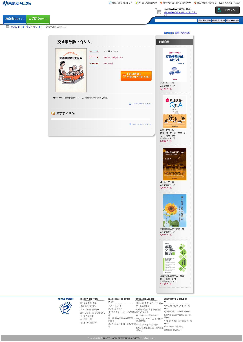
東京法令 (15, 27)
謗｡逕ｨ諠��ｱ (115, 309)
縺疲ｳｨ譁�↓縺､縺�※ (122, 3)
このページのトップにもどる (140, 103)
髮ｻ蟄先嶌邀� (87, 316)
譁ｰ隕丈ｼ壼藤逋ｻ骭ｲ (148, 3)
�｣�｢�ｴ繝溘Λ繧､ (89, 322)
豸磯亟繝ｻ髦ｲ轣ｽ (88, 306)
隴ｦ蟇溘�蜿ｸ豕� (88, 303)
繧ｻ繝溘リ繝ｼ (86, 319)
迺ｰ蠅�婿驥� (142, 306)
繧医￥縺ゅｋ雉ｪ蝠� (206, 3)
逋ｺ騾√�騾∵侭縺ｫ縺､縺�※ (177, 311)
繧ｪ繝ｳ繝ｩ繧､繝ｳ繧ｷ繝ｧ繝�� (177, 3)
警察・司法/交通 (182, 32)
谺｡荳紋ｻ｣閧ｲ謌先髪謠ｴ (147, 315)
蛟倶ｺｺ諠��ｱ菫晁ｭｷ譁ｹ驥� (149, 303)
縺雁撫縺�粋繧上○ (231, 3)
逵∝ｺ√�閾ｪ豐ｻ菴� (89, 309)
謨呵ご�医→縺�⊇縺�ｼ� (92, 313)
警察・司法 (31, 27)
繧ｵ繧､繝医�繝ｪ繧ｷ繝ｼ (147, 324)
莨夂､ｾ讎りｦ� (115, 305)
